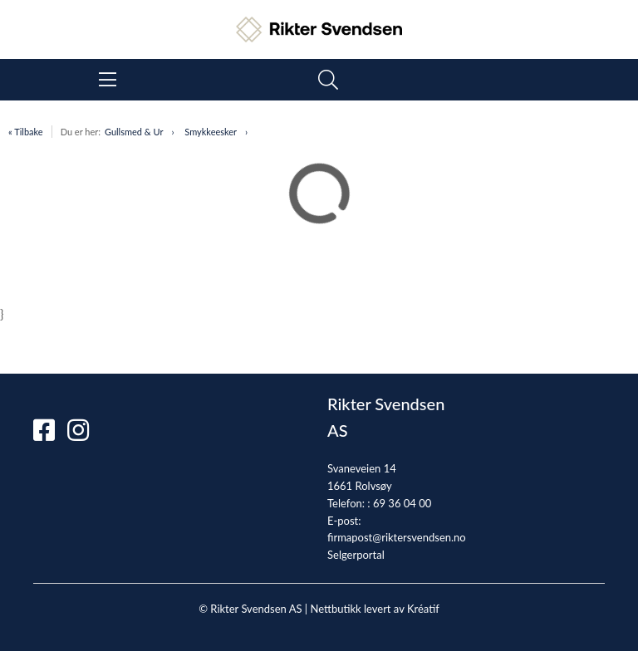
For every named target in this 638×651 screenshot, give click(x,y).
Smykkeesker (210, 131)
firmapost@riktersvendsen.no (396, 537)
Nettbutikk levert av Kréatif (374, 608)
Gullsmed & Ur (134, 131)
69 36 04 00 (402, 503)
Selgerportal (356, 554)
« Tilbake (25, 131)
